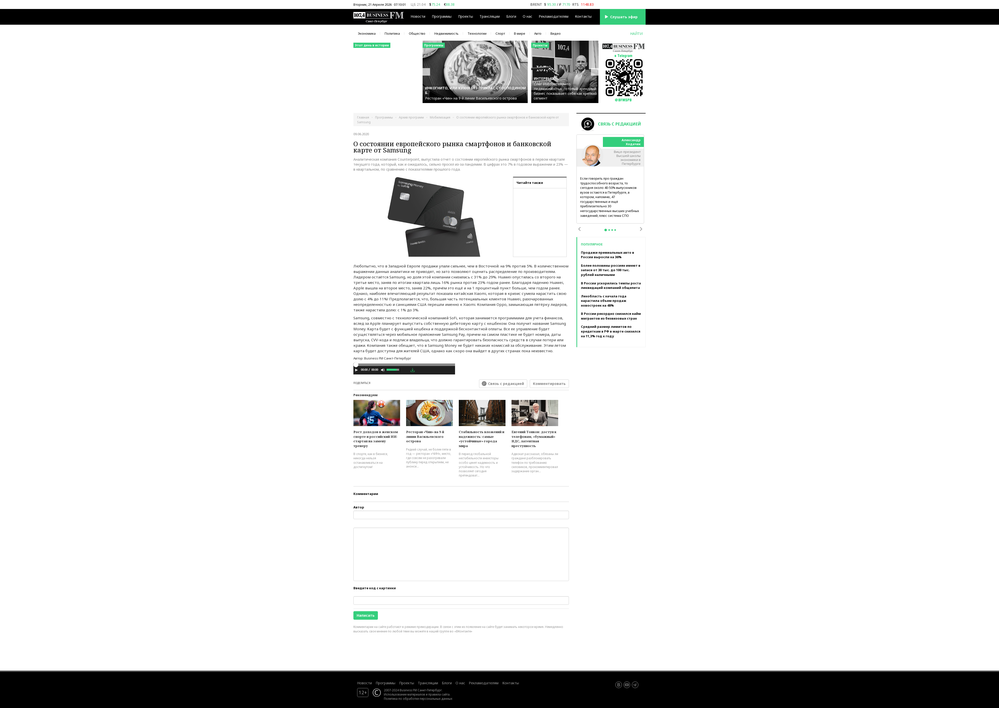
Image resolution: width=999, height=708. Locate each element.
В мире (519, 33)
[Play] (356, 370)
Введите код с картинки (374, 588)
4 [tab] (615, 230)
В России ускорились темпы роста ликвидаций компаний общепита (611, 285)
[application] (404, 370)
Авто (537, 33)
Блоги (511, 16)
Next (641, 229)
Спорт (500, 33)
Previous (579, 229)
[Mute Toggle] (383, 370)
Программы (442, 16)
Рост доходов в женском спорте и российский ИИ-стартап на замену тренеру (375, 439)
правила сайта (439, 694)
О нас (527, 16)
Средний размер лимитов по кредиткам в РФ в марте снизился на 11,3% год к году (610, 331)
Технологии (477, 33)
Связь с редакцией (506, 383)
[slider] (404, 364)
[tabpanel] (610, 179)
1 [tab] (605, 230)
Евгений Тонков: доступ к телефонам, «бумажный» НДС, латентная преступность (533, 439)
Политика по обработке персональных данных (418, 699)
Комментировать (549, 383)
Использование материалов (404, 694)
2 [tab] (609, 230)
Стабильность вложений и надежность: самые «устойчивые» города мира (481, 439)
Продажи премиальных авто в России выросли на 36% (607, 254)
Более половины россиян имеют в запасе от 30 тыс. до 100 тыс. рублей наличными (610, 270)
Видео (555, 33)
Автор (358, 507)
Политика (392, 33)
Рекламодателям (553, 16)
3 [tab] (612, 230)
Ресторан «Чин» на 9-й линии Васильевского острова (425, 436)
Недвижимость (446, 33)
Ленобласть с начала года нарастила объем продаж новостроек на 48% (603, 301)
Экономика (367, 33)
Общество (417, 33)
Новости (418, 16)
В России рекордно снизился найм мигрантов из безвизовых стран (611, 316)
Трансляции (490, 16)
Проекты (465, 16)
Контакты (583, 16)
